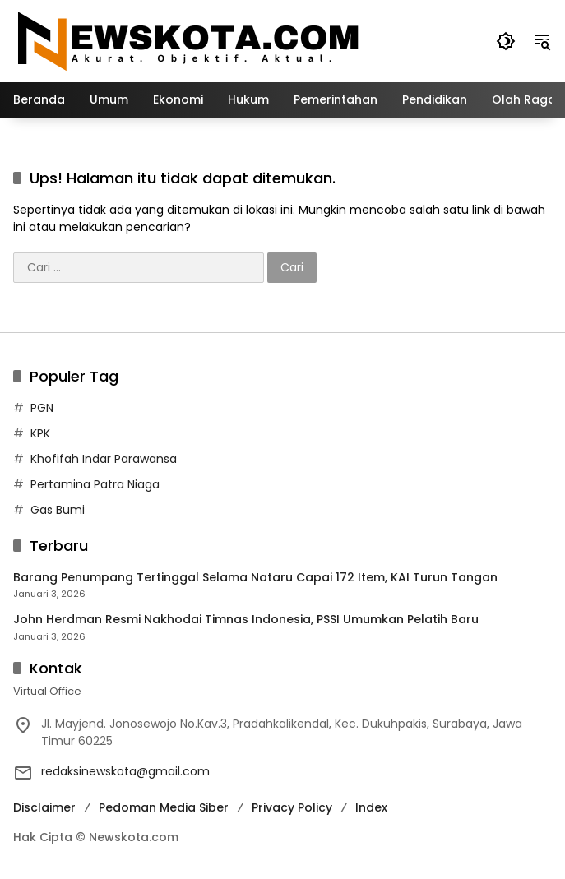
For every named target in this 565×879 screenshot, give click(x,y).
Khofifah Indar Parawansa (103, 459)
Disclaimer (44, 807)
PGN (41, 408)
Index (371, 807)
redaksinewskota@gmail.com (125, 771)
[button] (506, 41)
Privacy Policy (292, 807)
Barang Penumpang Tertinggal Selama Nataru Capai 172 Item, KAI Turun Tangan (255, 577)
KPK (40, 433)
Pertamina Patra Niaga (95, 484)
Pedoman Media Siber (164, 807)
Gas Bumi (57, 510)
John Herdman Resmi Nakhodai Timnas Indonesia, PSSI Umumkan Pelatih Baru (246, 619)
